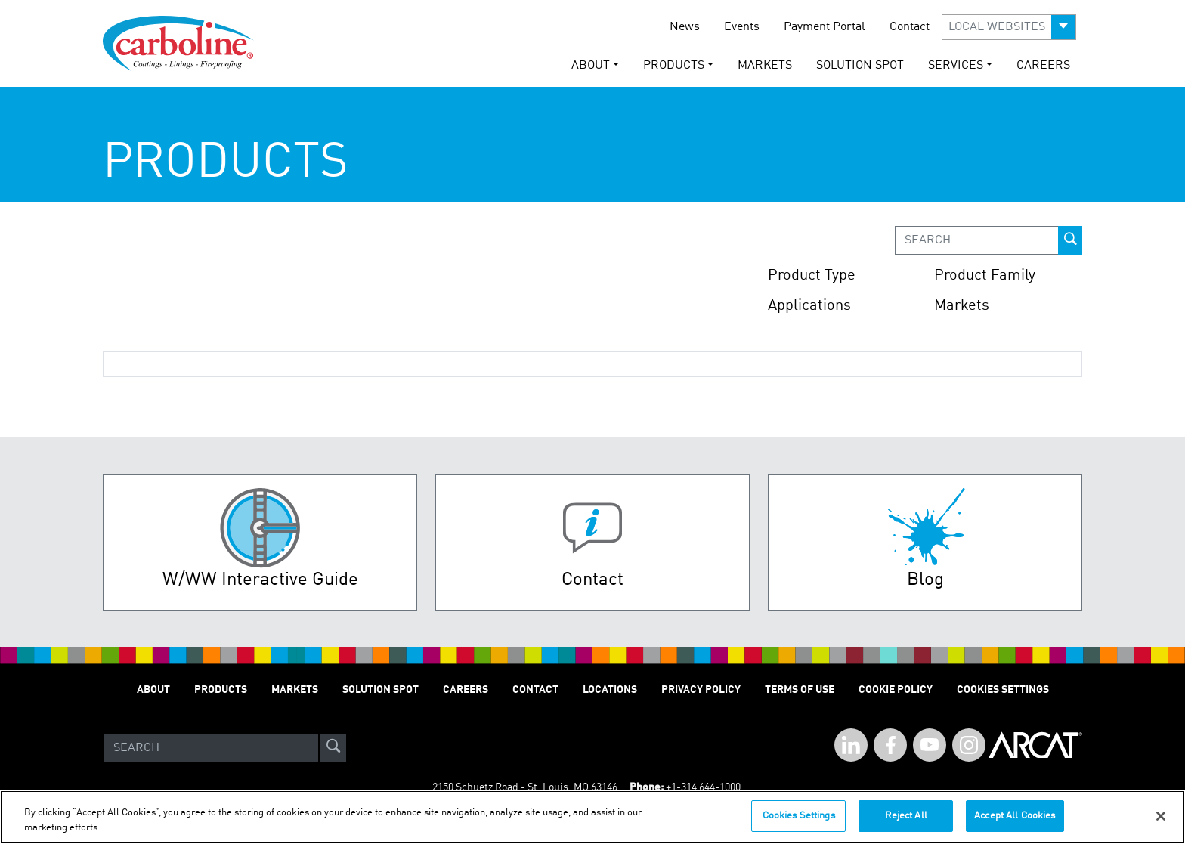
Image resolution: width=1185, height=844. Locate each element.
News (685, 27)
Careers (1043, 66)
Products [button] (673, 66)
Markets (765, 66)
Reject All (906, 822)
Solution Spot (860, 66)
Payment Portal (824, 27)
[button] (1009, 27)
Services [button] (955, 66)
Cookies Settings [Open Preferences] (1003, 690)
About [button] (590, 66)
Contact (910, 27)
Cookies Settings (799, 822)
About (153, 690)
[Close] (1160, 821)
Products (220, 690)
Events (742, 27)
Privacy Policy (701, 690)
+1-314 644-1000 (703, 787)
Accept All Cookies (1014, 822)
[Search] (211, 748)
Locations (610, 690)
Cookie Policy (896, 690)
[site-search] (333, 748)
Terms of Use (799, 690)
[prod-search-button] (1070, 240)
